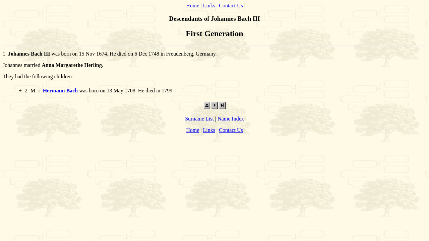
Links (209, 5)
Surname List (199, 119)
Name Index (231, 119)
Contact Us (231, 5)
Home (192, 5)
